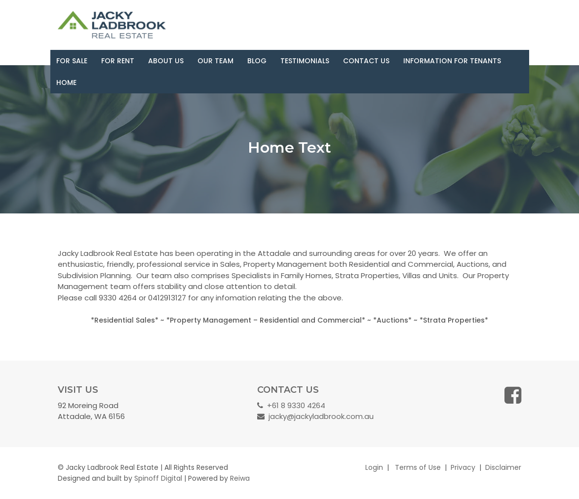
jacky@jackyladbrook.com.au (315, 416)
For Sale (71, 61)
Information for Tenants (452, 61)
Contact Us (366, 61)
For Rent (117, 61)
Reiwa (240, 478)
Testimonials (304, 61)
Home (66, 82)
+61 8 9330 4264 (291, 405)
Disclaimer (503, 467)
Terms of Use (418, 467)
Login (374, 467)
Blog (257, 61)
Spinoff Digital (158, 478)
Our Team (215, 61)
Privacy (463, 467)
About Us (166, 61)
